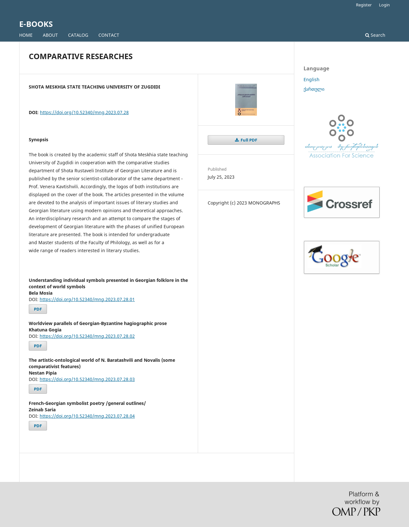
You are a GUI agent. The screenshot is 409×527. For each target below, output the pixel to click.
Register (364, 5)
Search (375, 35)
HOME (26, 35)
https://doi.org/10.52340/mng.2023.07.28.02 (87, 336)
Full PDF (248, 140)
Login (384, 5)
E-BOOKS (36, 24)
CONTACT (108, 35)
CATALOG (78, 35)
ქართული (314, 89)
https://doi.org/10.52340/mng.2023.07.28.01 (87, 299)
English (312, 79)
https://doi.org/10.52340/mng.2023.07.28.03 (87, 379)
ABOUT (50, 35)
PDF (38, 309)
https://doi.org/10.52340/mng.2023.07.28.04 (87, 416)
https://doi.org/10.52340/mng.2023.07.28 (84, 112)
